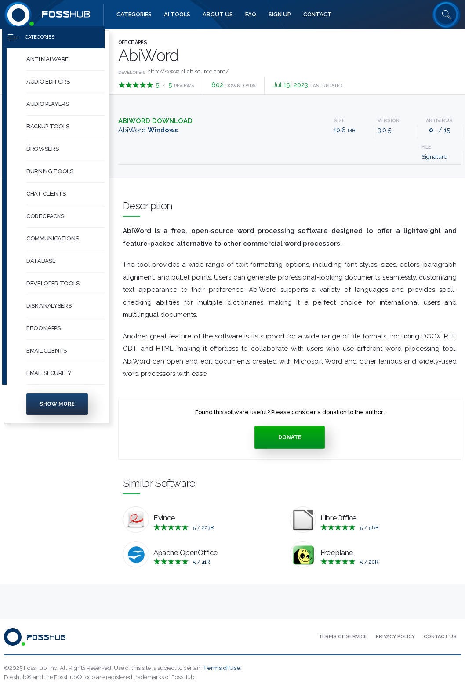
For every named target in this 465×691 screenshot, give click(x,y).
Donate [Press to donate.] (290, 437)
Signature (434, 156)
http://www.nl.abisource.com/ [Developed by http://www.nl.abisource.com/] (188, 71)
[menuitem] (56, 64)
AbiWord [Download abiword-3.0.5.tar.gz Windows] (148, 130)
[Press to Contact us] (440, 637)
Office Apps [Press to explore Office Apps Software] (132, 42)
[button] (65, 64)
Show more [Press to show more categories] (57, 409)
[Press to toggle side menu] (53, 42)
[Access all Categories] (134, 14)
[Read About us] (218, 14)
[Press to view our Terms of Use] (342, 637)
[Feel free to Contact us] (317, 14)
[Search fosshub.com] (446, 14)
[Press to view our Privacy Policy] (395, 637)
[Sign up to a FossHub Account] (280, 14)
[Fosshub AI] (177, 14)
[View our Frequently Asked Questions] (250, 14)
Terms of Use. (222, 668)
